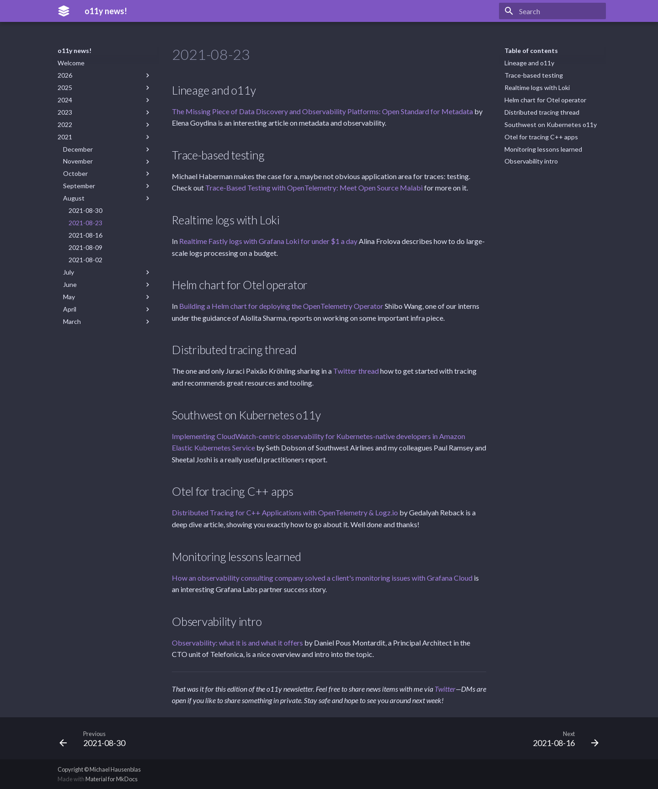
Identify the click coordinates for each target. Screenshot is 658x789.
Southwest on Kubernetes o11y (550, 124)
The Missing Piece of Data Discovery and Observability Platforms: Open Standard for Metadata (322, 111)
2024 (105, 100)
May (107, 297)
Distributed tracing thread (541, 112)
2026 (105, 75)
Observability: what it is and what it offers (237, 642)
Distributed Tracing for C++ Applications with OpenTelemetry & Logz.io (285, 512)
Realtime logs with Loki (537, 87)
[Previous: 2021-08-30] (95, 738)
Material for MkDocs (111, 779)
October (107, 173)
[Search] (552, 11)
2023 (105, 112)
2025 (105, 88)
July (107, 272)
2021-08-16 (85, 235)
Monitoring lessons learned (543, 149)
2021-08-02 (85, 260)
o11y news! (74, 50)
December (107, 149)
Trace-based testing (533, 75)
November (107, 161)
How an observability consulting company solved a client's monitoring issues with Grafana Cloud (322, 577)
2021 (105, 137)
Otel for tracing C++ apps (541, 137)
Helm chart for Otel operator (545, 100)
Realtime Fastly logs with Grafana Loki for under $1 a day (268, 241)
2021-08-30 (85, 210)
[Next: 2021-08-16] (563, 738)
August (107, 198)
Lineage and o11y (529, 63)
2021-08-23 (85, 223)
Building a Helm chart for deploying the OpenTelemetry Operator (281, 306)
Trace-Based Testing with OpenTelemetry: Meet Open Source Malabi (314, 187)
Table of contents (531, 50)
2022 (105, 125)
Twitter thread (356, 370)
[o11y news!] (64, 11)
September (107, 186)
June (107, 285)
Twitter (445, 688)
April (107, 309)
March (107, 322)
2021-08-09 (85, 247)
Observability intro (531, 161)
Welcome (71, 63)
